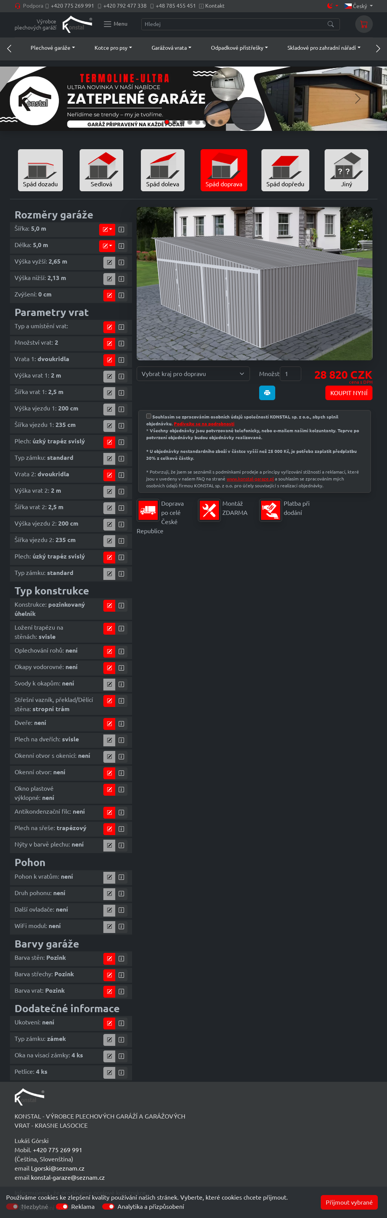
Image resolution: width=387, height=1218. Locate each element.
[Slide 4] (190, 122)
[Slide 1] (167, 122)
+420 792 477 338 (125, 6)
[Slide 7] (213, 122)
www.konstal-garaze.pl (250, 478)
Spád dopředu (285, 169)
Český (356, 6)
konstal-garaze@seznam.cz (68, 1177)
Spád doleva (163, 169)
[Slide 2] (174, 122)
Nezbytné (34, 1206)
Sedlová (101, 169)
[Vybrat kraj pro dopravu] (193, 373)
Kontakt (215, 6)
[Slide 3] (182, 122)
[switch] (62, 1206)
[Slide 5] (197, 122)
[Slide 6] (205, 122)
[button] (46, 48)
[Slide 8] (220, 122)
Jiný (346, 169)
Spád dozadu (40, 169)
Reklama (83, 1206)
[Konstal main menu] (115, 24)
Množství (267, 373)
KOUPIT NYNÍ (348, 392)
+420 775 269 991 (72, 6)
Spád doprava (224, 169)
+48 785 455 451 (176, 6)
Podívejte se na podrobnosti (204, 423)
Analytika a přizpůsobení (151, 1206)
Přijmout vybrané (349, 1202)
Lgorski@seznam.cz (58, 1168)
